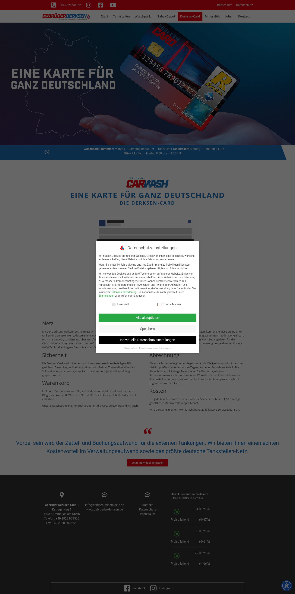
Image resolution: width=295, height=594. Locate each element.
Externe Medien (169, 304)
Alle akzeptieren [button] (147, 318)
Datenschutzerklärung (123, 292)
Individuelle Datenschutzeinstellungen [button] (147, 340)
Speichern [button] (147, 329)
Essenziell (120, 304)
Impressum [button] (166, 348)
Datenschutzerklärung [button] (149, 348)
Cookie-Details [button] (131, 348)
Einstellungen (106, 295)
